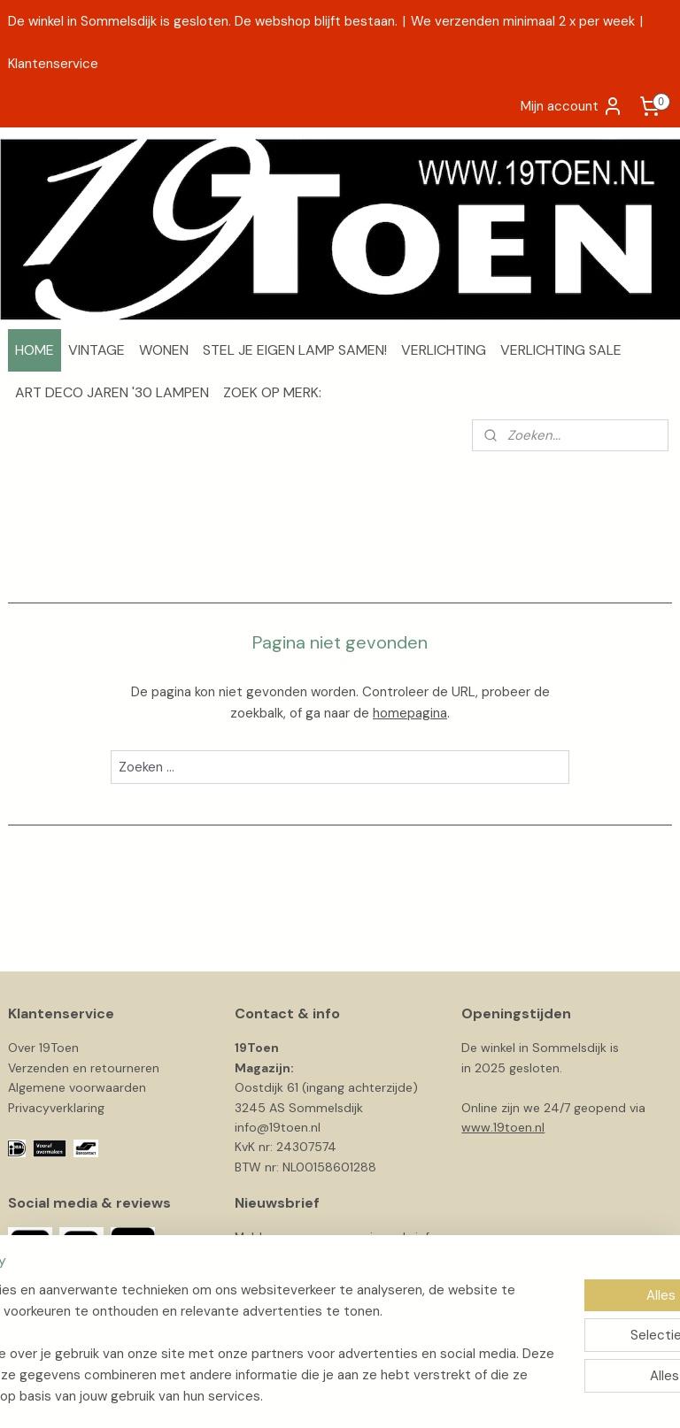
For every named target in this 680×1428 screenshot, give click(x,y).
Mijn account (572, 106)
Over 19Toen (43, 1048)
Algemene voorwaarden (77, 1087)
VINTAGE (96, 350)
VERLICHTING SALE (561, 350)
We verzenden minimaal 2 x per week (523, 21)
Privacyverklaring (56, 1108)
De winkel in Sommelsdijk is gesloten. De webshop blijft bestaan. (203, 21)
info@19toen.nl (278, 1127)
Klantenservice (53, 64)
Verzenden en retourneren (83, 1068)
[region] (223, 1322)
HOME (34, 350)
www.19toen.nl (503, 1127)
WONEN (164, 350)
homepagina (410, 713)
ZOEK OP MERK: (272, 392)
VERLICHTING (443, 350)
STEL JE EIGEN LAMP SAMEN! (295, 350)
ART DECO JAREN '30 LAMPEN (112, 392)
